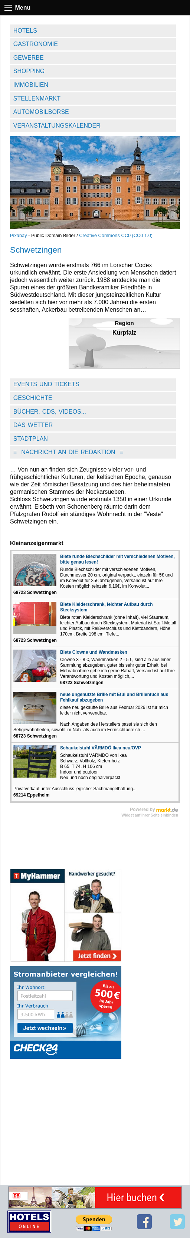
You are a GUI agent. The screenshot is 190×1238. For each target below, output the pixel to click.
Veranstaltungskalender (57, 125)
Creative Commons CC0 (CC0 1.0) (116, 235)
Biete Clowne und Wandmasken (93, 652)
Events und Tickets (46, 384)
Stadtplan (30, 439)
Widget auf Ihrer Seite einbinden (149, 815)
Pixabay (18, 235)
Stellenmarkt (36, 98)
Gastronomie (35, 44)
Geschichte (32, 398)
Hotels (25, 30)
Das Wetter (33, 425)
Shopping (29, 71)
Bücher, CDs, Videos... (49, 411)
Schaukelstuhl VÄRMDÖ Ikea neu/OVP (100, 748)
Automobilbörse (41, 112)
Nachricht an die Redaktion (68, 452)
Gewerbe (28, 58)
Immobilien (30, 85)
